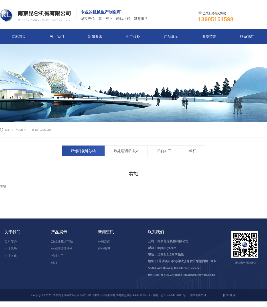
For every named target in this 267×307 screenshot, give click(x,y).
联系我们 (247, 36)
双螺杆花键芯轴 (83, 151)
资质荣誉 (209, 36)
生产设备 (133, 36)
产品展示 (171, 36)
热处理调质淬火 (126, 151)
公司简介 (10, 241)
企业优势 (10, 248)
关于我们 (57, 36)
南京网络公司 (198, 295)
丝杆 (192, 151)
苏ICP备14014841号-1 (174, 295)
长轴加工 (164, 151)
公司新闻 (104, 241)
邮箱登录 (229, 295)
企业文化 (10, 256)
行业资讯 (104, 248)
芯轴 (3, 186)
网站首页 (19, 36)
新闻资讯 (95, 36)
